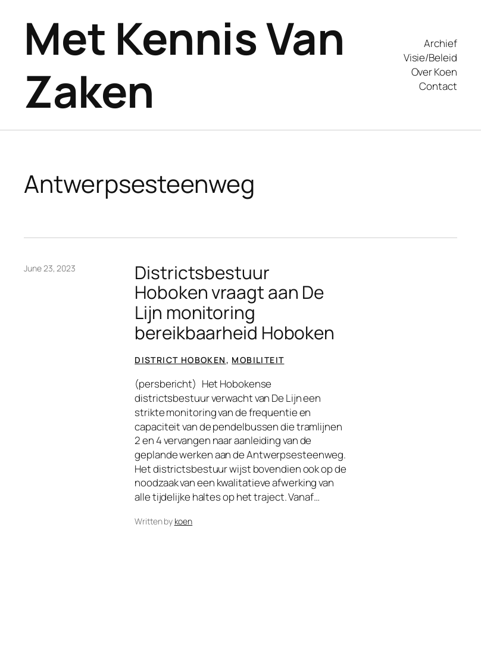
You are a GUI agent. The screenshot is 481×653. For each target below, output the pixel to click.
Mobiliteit (258, 359)
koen (183, 521)
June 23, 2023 (50, 268)
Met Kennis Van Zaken (184, 64)
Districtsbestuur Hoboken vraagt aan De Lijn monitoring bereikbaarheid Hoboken (235, 303)
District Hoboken (180, 359)
